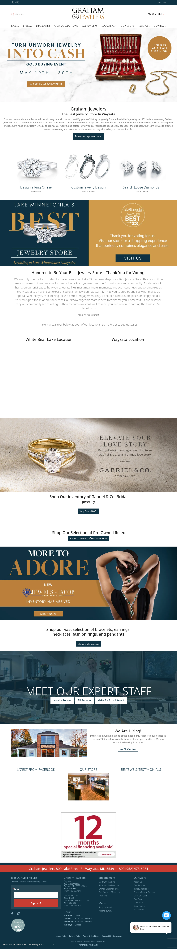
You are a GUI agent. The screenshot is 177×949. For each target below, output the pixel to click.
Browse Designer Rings (109, 888)
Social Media (139, 909)
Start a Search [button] (141, 191)
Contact (160, 26)
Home (15, 26)
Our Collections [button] (66, 26)
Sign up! (36, 903)
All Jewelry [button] (89, 26)
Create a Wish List (142, 902)
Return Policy (61, 936)
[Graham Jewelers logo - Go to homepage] (88, 14)
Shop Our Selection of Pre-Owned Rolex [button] (88, 538)
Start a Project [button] (88, 191)
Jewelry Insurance (141, 888)
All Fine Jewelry (105, 910)
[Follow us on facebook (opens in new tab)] (12, 2)
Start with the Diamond (109, 885)
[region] (88, 724)
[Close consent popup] (54, 944)
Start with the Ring (107, 882)
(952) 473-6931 (136, 868)
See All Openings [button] (128, 748)
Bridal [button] (27, 26)
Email (16, 889)
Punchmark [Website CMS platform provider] (93, 945)
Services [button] (144, 26)
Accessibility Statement (111, 936)
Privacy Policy (75, 936)
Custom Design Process (144, 892)
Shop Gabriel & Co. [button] (88, 511)
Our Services (139, 885)
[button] (161, 2)
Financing (103, 895)
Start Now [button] (36, 191)
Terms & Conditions (91, 936)
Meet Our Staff (140, 895)
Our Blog (138, 899)
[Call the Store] (70, 888)
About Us (138, 882)
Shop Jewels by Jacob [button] (88, 643)
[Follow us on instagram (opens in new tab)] (17, 2)
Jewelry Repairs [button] (62, 700)
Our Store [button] (127, 26)
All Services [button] (84, 700)
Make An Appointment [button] (88, 136)
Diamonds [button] (43, 26)
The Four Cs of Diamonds (110, 892)
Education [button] (108, 26)
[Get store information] (72, 891)
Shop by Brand (105, 907)
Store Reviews (140, 906)
